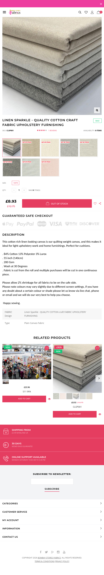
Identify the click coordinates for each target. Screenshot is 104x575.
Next (98, 378)
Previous (5, 378)
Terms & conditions (45, 561)
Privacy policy (62, 561)
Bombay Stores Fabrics (49, 557)
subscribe (52, 489)
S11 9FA (27, 391)
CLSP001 (77, 406)
